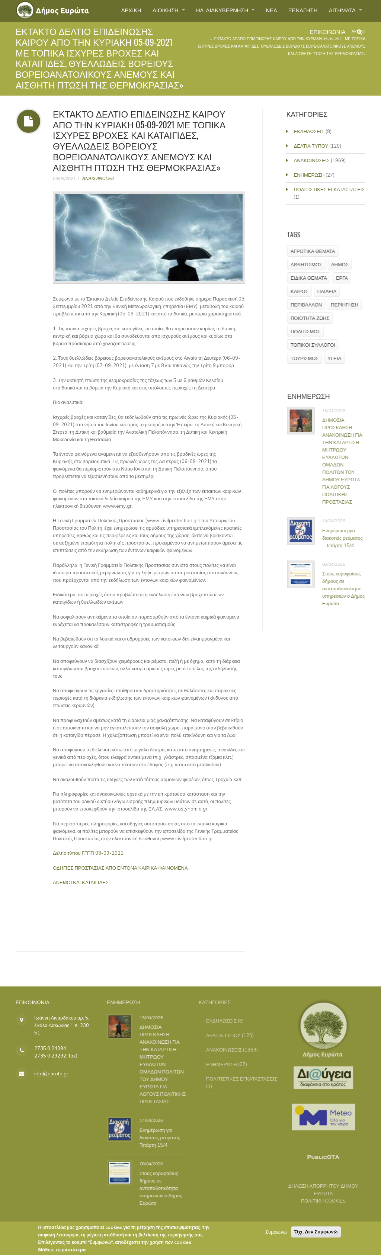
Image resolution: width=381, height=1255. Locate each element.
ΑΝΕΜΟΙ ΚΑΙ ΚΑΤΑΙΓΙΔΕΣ (81, 882)
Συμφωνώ (276, 1234)
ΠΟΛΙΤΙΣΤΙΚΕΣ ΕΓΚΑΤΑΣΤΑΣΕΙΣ (330, 189)
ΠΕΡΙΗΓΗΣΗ (348, 305)
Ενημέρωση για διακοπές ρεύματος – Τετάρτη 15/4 (346, 537)
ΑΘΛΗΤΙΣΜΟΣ (310, 264)
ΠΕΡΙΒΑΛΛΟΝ (309, 305)
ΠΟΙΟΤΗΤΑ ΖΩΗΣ (313, 318)
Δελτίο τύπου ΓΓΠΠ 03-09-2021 (88, 853)
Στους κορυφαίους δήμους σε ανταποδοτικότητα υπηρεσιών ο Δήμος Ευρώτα (347, 588)
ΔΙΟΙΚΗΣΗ (151, 10)
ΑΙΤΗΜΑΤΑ (341, 10)
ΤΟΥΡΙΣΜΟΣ (308, 358)
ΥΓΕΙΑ (338, 358)
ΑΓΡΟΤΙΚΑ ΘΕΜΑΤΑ (316, 251)
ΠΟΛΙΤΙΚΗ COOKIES (319, 1201)
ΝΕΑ (264, 10)
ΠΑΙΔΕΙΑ (329, 291)
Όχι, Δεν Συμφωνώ (316, 1234)
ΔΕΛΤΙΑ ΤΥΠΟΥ (312, 146)
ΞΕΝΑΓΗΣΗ (298, 10)
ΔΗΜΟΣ (343, 264)
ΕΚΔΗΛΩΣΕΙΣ (310, 131)
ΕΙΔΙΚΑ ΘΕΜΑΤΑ (312, 278)
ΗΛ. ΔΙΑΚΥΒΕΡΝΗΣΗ (212, 10)
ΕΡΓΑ (345, 278)
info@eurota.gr (51, 1073)
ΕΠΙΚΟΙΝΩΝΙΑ (324, 35)
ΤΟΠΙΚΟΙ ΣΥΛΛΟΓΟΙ (316, 345)
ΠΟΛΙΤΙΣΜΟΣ (309, 331)
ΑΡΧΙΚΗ (113, 10)
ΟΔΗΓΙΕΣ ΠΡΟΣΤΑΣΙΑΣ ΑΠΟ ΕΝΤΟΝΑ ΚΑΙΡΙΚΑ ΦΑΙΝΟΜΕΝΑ (120, 868)
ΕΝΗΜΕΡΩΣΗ (310, 175)
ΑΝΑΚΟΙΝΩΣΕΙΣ (98, 178)
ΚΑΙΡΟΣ (303, 291)
